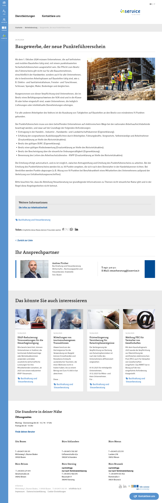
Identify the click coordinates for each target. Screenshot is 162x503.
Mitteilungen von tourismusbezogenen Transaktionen (64, 340)
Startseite (18, 28)
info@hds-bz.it (75, 489)
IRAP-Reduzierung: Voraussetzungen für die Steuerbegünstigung (30, 340)
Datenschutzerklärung (36, 491)
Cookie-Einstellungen (57, 491)
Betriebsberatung (31, 28)
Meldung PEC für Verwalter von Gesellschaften (134, 340)
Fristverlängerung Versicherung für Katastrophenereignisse (101, 340)
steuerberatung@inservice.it (124, 270)
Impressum (20, 491)
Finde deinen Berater (25, 431)
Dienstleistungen (25, 16)
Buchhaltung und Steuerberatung (33, 220)
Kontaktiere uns (51, 16)
